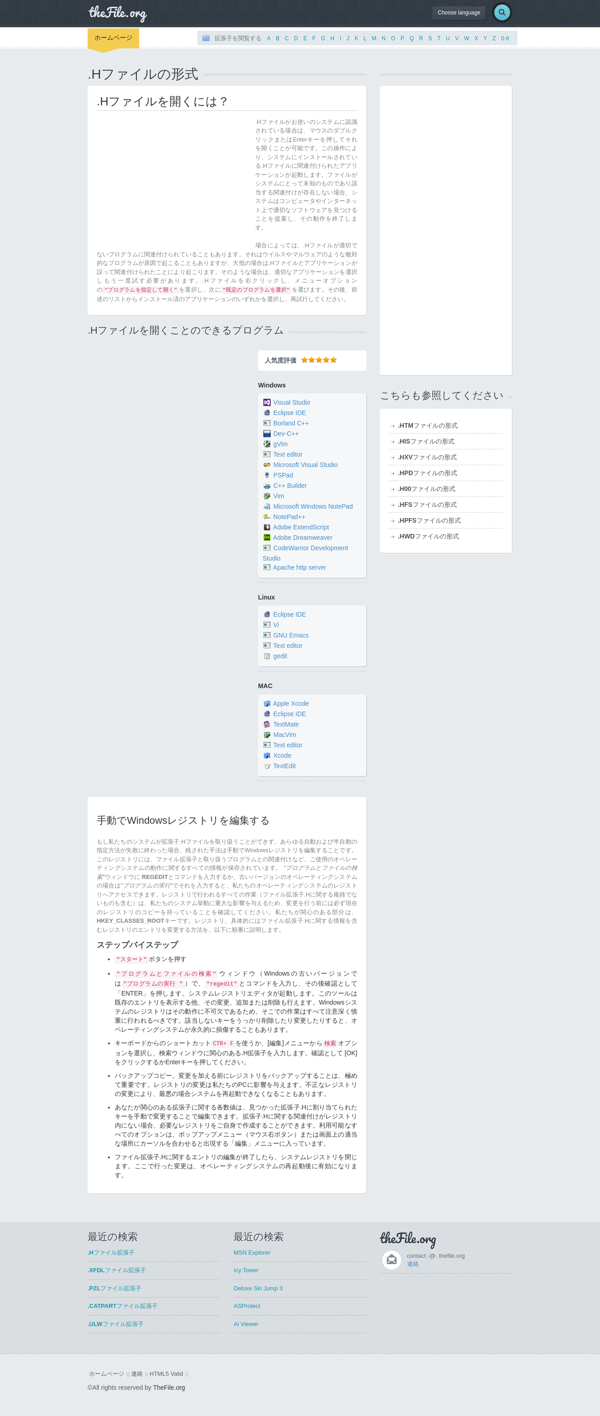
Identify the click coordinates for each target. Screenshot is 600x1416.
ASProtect (247, 1306)
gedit (280, 656)
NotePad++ (289, 516)
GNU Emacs (291, 635)
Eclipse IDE (289, 412)
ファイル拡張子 (111, 1252)
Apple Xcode (291, 703)
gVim (280, 444)
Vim (278, 496)
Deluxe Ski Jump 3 (258, 1288)
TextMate (286, 724)
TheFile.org (169, 1387)
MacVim (284, 734)
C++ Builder (290, 485)
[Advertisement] (172, 181)
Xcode (282, 755)
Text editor (288, 454)
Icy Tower (246, 1270)
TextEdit (284, 765)
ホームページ (113, 37)
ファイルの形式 (428, 425)
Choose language (459, 12)
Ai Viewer (246, 1324)
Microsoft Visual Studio (305, 464)
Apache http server (299, 567)
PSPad (283, 475)
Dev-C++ (286, 433)
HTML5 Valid (166, 1373)
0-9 (505, 38)
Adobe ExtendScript (301, 527)
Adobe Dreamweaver (303, 537)
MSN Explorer (252, 1252)
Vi (276, 625)
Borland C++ (291, 423)
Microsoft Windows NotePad (313, 506)
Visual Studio (291, 402)
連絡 (413, 1263)
